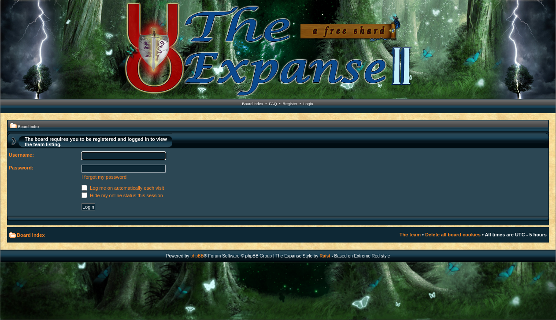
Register (290, 104)
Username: (21, 155)
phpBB (197, 256)
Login (308, 104)
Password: (21, 167)
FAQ (273, 104)
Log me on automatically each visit (123, 188)
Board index (252, 104)
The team (410, 234)
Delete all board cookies (453, 234)
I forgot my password (104, 177)
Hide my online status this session (122, 195)
